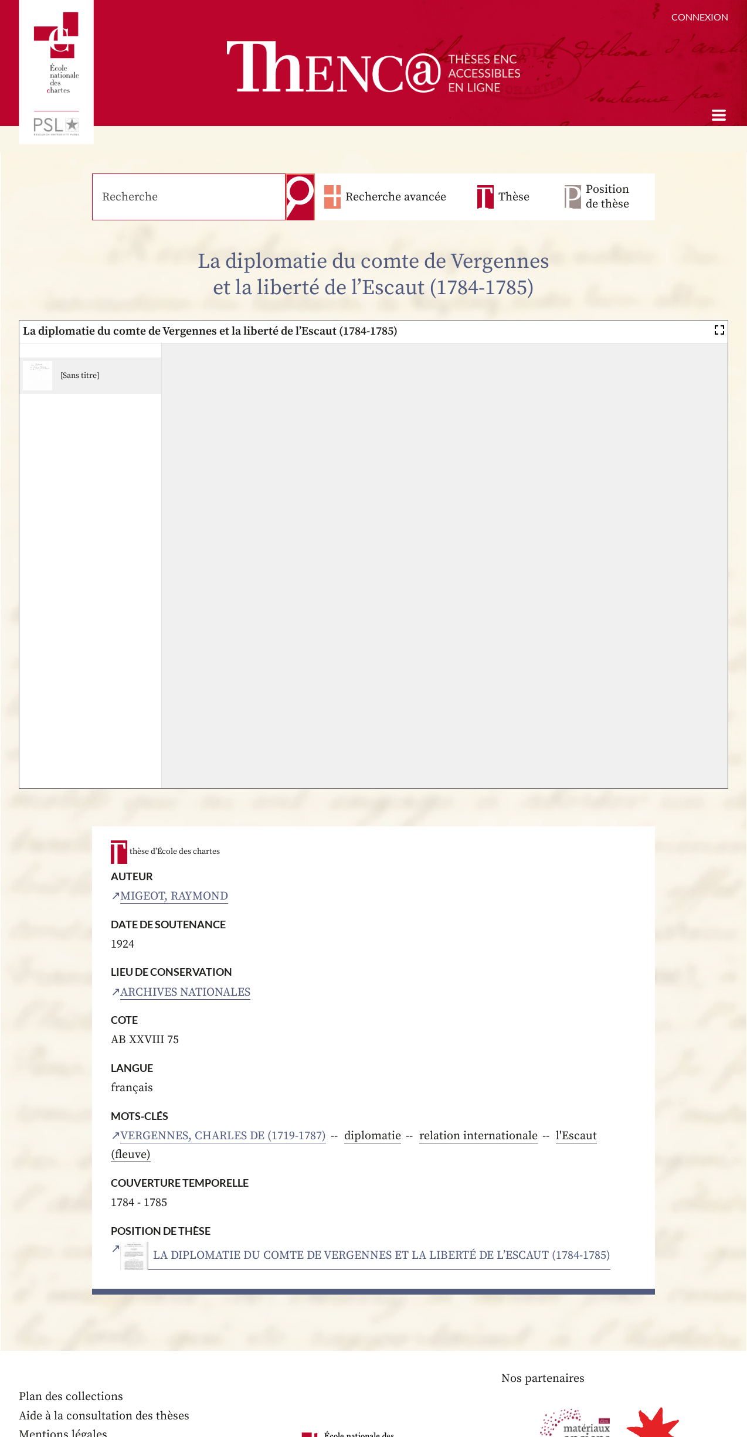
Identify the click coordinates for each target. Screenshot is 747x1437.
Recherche (300, 196)
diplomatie (372, 1136)
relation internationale (478, 1136)
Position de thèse (607, 197)
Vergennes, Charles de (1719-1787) (223, 1136)
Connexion (699, 16)
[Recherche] (189, 196)
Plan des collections (71, 1397)
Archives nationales (185, 992)
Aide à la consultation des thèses (104, 1416)
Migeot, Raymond (174, 896)
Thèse (513, 197)
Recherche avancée (395, 197)
